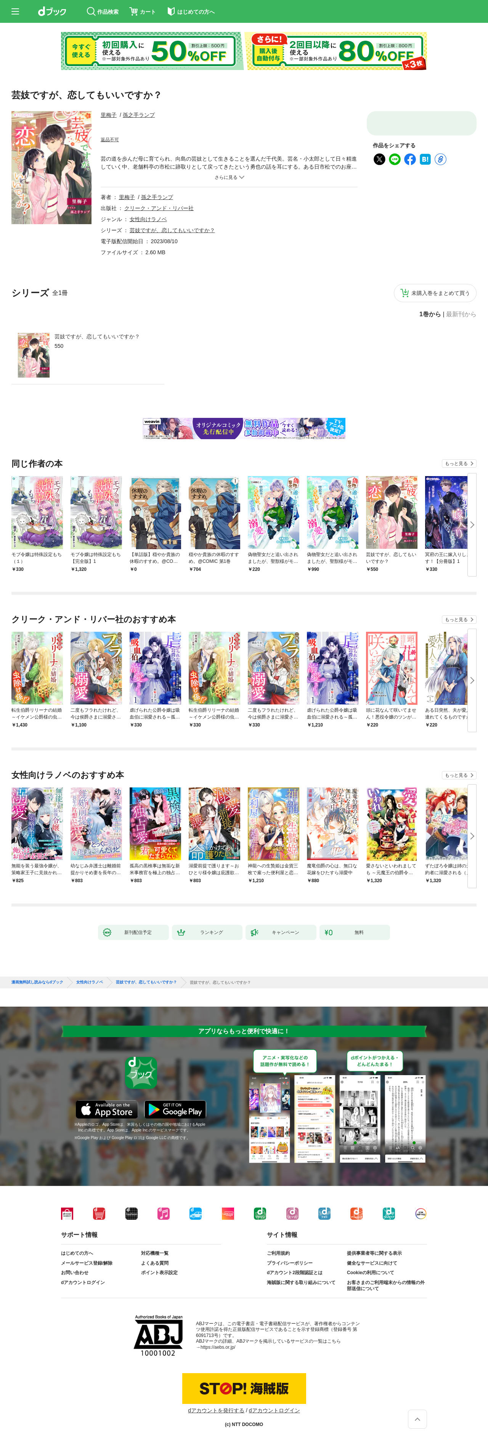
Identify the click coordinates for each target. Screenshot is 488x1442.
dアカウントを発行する (216, 1410)
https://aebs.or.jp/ (218, 1347)
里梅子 (109, 115)
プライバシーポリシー (290, 1263)
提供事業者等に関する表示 (374, 1253)
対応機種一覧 (155, 1253)
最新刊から (461, 314)
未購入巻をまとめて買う (440, 293)
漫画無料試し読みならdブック (37, 982)
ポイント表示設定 (159, 1272)
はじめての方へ (77, 1253)
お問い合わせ (74, 1272)
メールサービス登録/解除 (86, 1263)
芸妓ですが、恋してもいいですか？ (97, 336)
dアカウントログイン (83, 1282)
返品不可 (110, 139)
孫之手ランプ (139, 115)
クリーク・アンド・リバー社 (159, 208)
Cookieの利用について (370, 1272)
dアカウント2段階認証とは (295, 1272)
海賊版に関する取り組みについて (301, 1282)
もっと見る (456, 463)
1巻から (430, 314)
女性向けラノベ (148, 219)
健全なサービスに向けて (372, 1263)
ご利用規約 (278, 1253)
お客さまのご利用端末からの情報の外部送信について (386, 1285)
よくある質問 (155, 1263)
